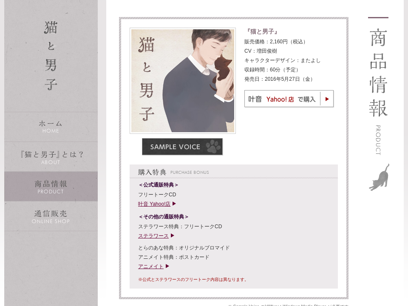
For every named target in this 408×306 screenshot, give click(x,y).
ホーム (51, 127)
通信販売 (51, 216)
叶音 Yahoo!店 (154, 204)
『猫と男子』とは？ (51, 156)
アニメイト (151, 266)
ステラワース (153, 236)
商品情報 (51, 186)
